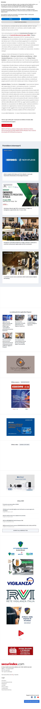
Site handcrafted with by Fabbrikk (10, 674)
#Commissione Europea (9, 130)
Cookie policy (5, 688)
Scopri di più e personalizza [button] (20, 22)
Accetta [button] (30, 18)
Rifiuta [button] (10, 18)
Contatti (3, 685)
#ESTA (4, 129)
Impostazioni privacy (6, 689)
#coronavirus (18, 132)
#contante (5, 132)
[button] (39, 2)
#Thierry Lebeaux (11, 129)
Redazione (4, 683)
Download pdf (7, 125)
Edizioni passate (25, 382)
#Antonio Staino (28, 129)
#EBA (17, 130)
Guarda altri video (24, 444)
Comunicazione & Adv (7, 682)
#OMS (21, 130)
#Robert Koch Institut (29, 130)
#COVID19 (11, 132)
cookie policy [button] (30, 6)
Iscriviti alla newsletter (20, 530)
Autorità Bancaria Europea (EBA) (20, 35)
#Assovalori (19, 129)
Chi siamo (4, 680)
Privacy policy (5, 686)
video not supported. (21, 297)
